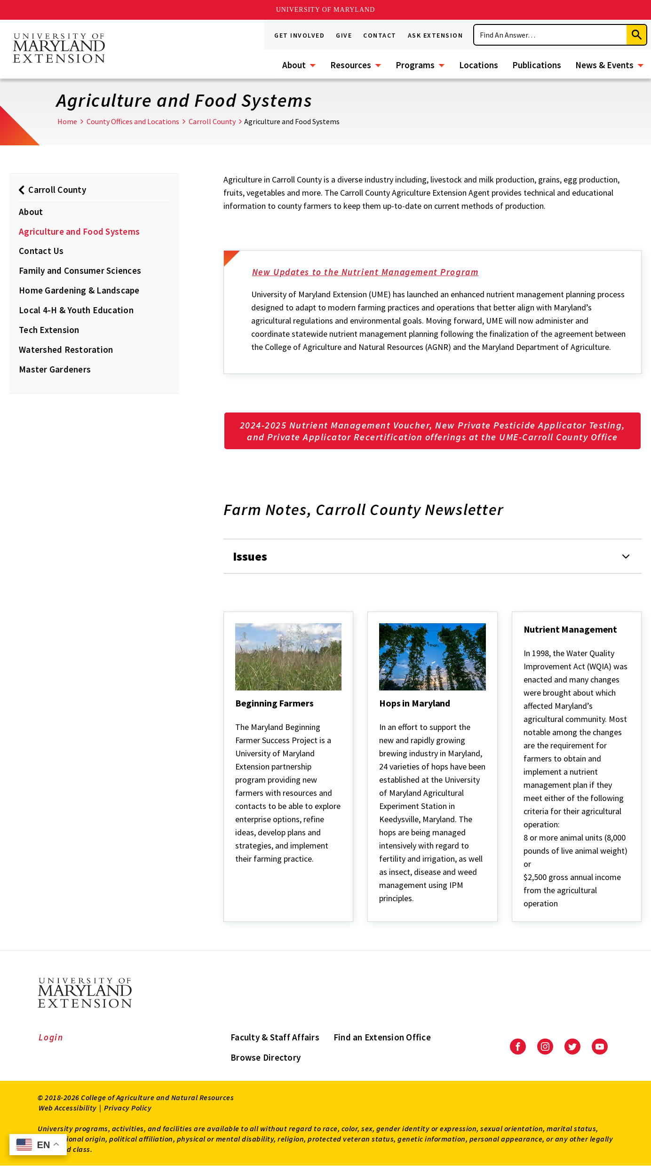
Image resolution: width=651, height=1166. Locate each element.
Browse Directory (265, 1057)
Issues (250, 556)
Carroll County (212, 121)
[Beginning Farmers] (236, 715)
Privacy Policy (127, 1107)
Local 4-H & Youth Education (76, 310)
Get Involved (299, 35)
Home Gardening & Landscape (79, 290)
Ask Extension (435, 35)
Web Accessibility (68, 1107)
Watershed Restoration (66, 349)
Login (51, 1037)
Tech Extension (49, 329)
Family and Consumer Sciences (80, 270)
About (294, 65)
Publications (536, 65)
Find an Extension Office (382, 1037)
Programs (415, 65)
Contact (380, 35)
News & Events (604, 65)
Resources (350, 65)
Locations (478, 65)
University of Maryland (325, 9)
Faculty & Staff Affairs (274, 1037)
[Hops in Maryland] (380, 715)
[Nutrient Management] (524, 642)
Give (344, 35)
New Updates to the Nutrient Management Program (372, 272)
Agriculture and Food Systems (79, 231)
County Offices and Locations (133, 121)
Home (67, 121)
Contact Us (41, 250)
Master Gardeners (55, 369)
